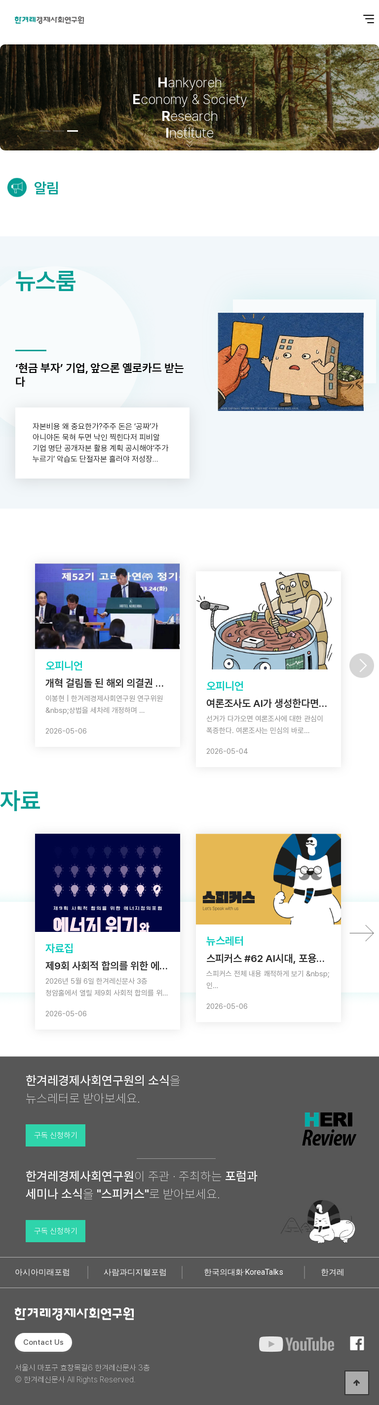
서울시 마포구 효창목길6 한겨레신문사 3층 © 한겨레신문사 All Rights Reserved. (82, 1373)
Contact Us (43, 1342)
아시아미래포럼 (42, 1272)
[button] (44, 131)
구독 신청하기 (55, 1135)
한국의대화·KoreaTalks (243, 1272)
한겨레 (332, 1272)
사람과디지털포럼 (135, 1272)
